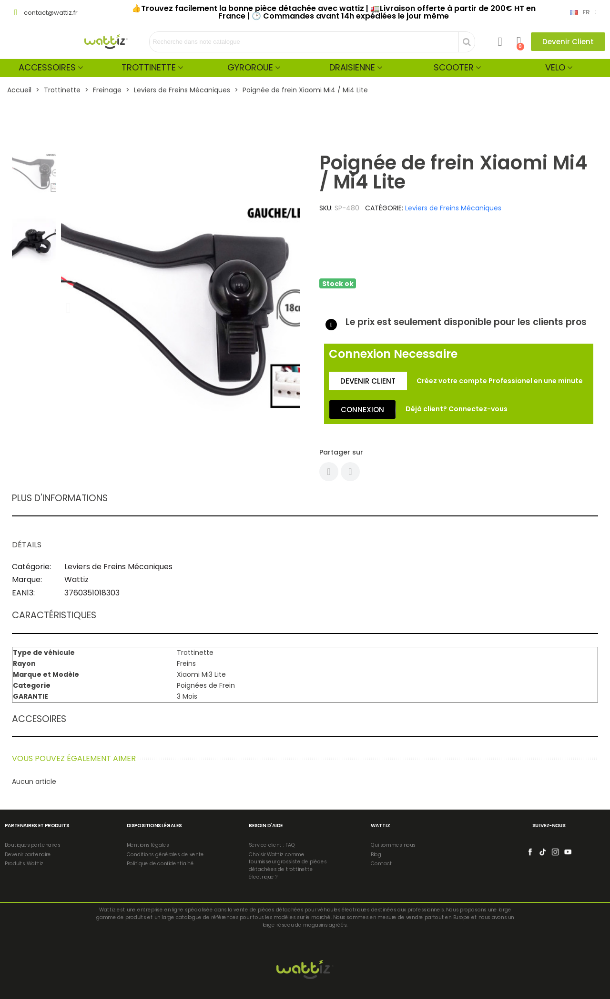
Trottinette (149, 67)
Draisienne (352, 67)
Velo (555, 67)
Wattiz (76, 579)
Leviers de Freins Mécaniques (453, 208)
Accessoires (47, 67)
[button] (568, 41)
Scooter (454, 67)
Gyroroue (250, 67)
